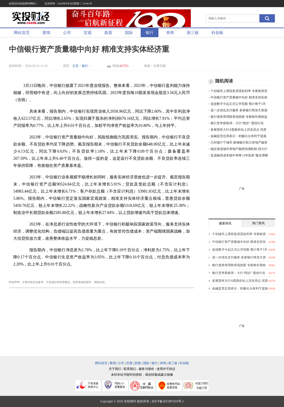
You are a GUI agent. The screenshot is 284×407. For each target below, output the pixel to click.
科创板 (217, 32)
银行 (150, 32)
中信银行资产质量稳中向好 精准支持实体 (238, 97)
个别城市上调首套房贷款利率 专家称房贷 (238, 91)
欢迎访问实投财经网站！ (23, 3)
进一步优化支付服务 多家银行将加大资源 (238, 110)
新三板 (193, 32)
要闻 (46, 32)
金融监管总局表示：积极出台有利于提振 (237, 136)
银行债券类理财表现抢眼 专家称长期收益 (238, 116)
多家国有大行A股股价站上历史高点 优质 (237, 129)
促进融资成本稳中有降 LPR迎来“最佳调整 (238, 155)
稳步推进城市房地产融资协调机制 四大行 (238, 149)
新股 (108, 32)
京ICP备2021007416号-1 (168, 401)
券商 (170, 32)
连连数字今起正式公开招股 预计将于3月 (237, 104)
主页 (75, 66)
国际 (129, 32)
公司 (67, 32)
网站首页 (22, 32)
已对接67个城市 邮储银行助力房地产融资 (238, 142)
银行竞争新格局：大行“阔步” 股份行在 (236, 123)
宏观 (88, 32)
